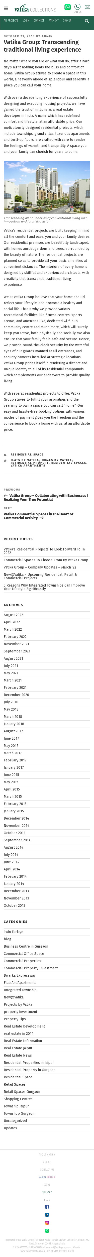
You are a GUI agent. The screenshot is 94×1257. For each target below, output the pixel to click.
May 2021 (11, 673)
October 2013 (14, 905)
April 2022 (12, 622)
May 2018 (11, 709)
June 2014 (11, 862)
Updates (10, 1128)
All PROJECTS (11, 20)
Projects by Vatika (18, 1004)
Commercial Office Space (24, 954)
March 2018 (13, 717)
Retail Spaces (15, 1084)
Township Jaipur (16, 1106)
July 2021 (11, 666)
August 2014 (13, 847)
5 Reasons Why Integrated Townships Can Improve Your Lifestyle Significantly (44, 587)
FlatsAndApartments (20, 983)
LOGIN (26, 20)
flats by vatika (25, 460)
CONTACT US (47, 1169)
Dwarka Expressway (20, 975)
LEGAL (47, 1184)
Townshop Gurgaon (19, 1113)
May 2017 (11, 746)
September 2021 (17, 651)
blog (7, 939)
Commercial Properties (22, 961)
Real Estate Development (24, 1026)
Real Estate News (18, 1055)
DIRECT (47, 1177)
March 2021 (13, 680)
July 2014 (11, 855)
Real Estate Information (23, 1041)
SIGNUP (67, 20)
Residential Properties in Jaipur (29, 1063)
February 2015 (15, 804)
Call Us (77, 7)
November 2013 (16, 898)
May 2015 (11, 782)
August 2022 (13, 615)
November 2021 (16, 644)
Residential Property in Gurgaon (29, 1070)
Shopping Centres (18, 1099)
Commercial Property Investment (31, 968)
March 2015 (13, 796)
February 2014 (15, 876)
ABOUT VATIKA (47, 1154)
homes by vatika (57, 460)
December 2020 (16, 695)
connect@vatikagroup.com (58, 1247)
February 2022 (15, 637)
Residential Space (27, 454)
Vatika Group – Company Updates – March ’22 (40, 567)
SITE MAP (47, 1192)
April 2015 (12, 789)
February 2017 (15, 760)
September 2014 (17, 840)
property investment (20, 1012)
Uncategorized (15, 1121)
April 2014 (12, 869)
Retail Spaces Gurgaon (22, 1092)
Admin (47, 36)
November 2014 (16, 826)
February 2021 (15, 687)
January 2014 (14, 884)
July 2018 (11, 702)
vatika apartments (28, 465)
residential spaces (68, 463)
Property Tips (15, 1019)
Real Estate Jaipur (18, 1048)
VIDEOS (47, 1162)
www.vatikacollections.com (33, 1251)
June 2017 (11, 738)
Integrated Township (20, 990)
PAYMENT (54, 20)
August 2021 (13, 658)
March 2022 (13, 629)
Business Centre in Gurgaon (26, 946)
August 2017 (13, 731)
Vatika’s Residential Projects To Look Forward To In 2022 (44, 551)
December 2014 (16, 818)
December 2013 (16, 891)
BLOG (47, 1199)
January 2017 (14, 767)
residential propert (30, 463)
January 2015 (14, 811)
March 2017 (13, 753)
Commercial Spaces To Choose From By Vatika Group (46, 560)
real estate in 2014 (19, 1034)
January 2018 (14, 724)
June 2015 (11, 775)
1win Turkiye (13, 932)
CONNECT (39, 20)
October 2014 (15, 833)
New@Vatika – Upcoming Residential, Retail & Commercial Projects (40, 576)
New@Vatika (14, 997)
